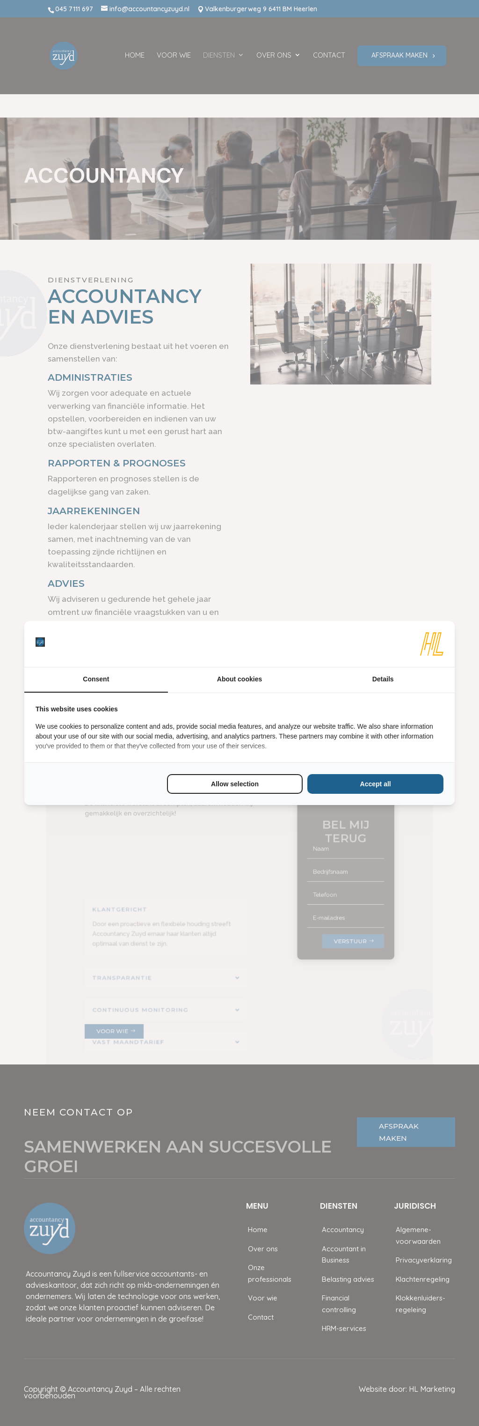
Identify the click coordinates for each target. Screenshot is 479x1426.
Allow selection (235, 784)
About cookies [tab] (239, 679)
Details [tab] (383, 679)
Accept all (375, 784)
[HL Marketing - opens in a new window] (431, 644)
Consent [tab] (96, 679)
